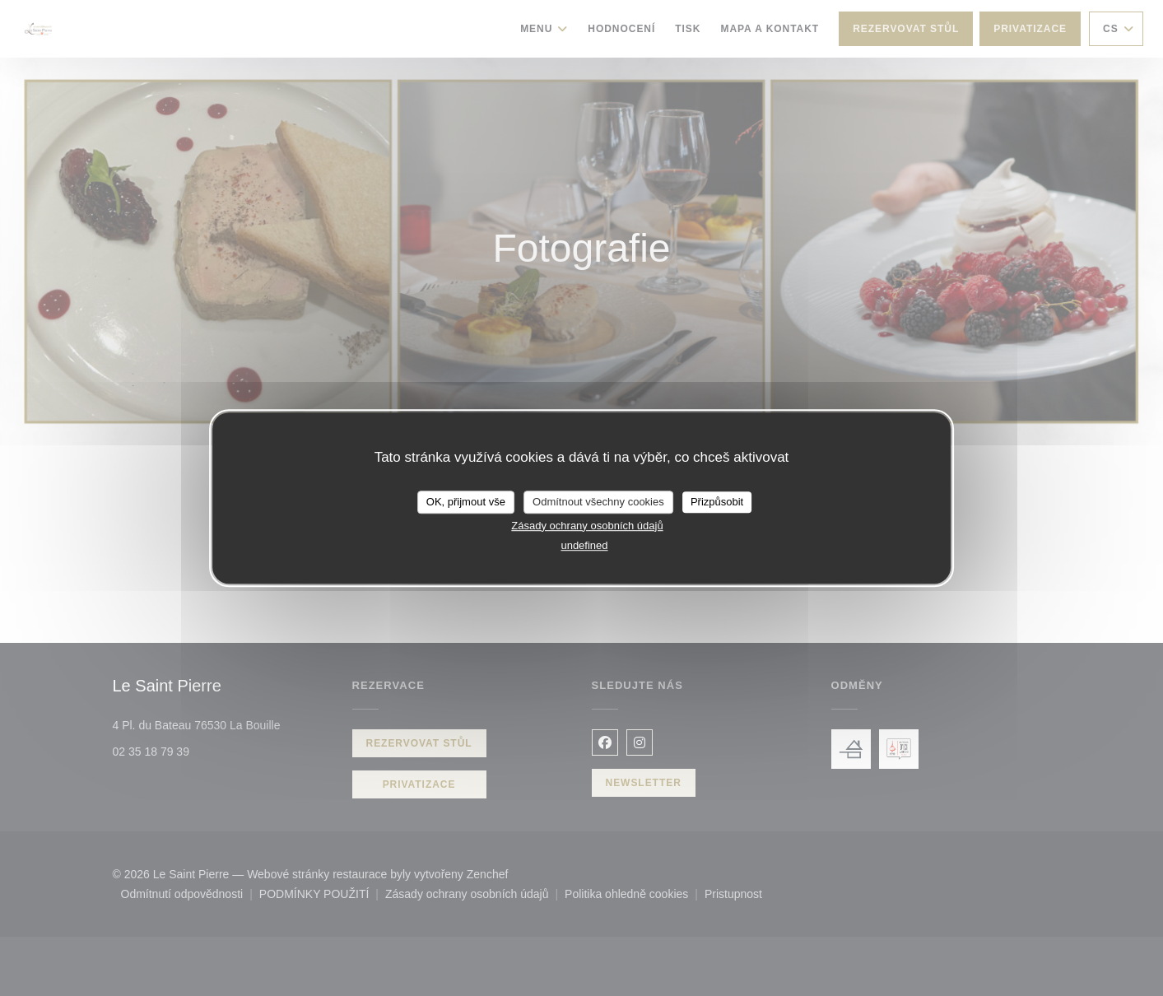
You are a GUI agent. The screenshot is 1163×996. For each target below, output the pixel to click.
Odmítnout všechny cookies (598, 502)
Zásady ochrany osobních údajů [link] (587, 525)
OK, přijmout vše (465, 502)
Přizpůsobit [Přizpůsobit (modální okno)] (717, 502)
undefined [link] (584, 545)
